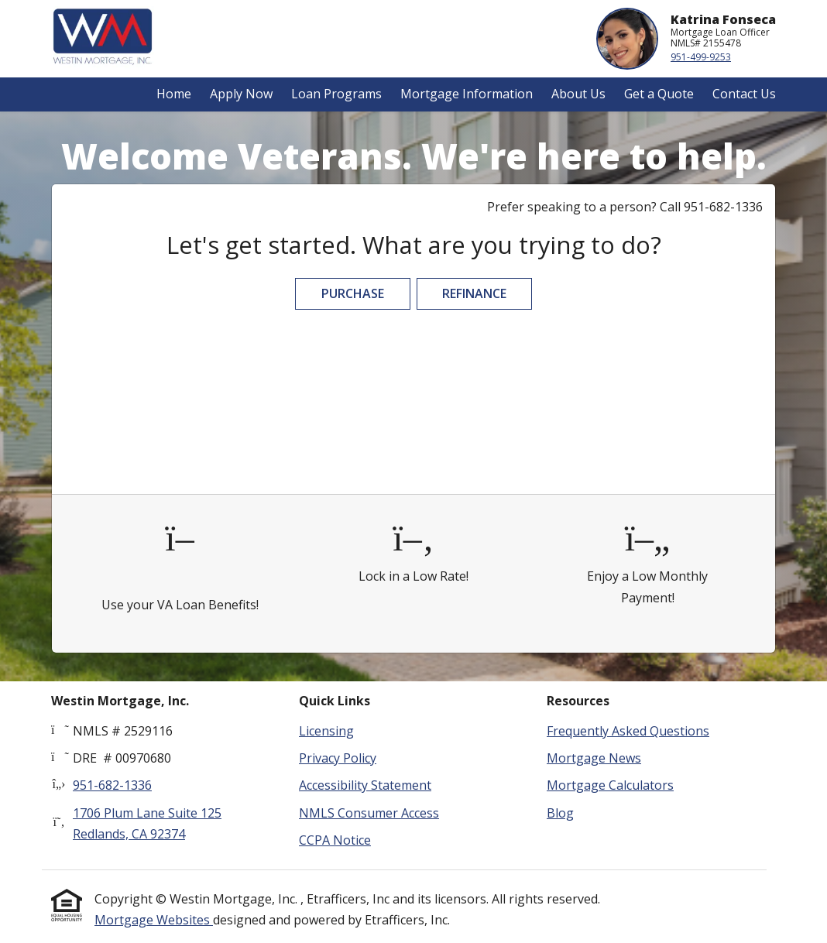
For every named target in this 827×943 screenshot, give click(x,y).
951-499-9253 (701, 56)
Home (173, 93)
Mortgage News (594, 757)
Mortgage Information (466, 93)
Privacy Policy (337, 757)
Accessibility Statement (365, 785)
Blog (560, 812)
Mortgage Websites (153, 919)
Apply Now (241, 93)
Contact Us (744, 93)
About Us (578, 93)
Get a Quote (659, 93)
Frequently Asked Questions (628, 730)
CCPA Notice (335, 840)
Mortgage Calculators (610, 785)
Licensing (326, 730)
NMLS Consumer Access (369, 812)
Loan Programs (336, 93)
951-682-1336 (112, 785)
